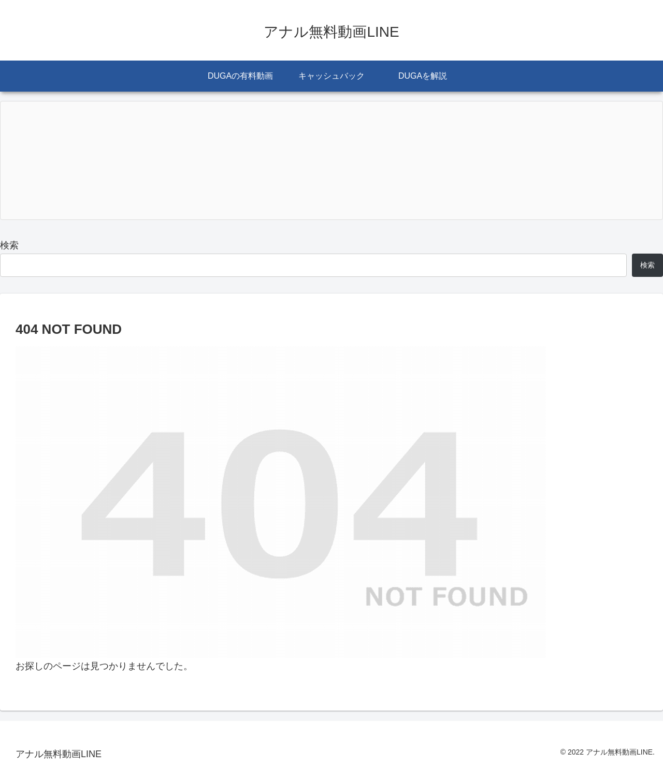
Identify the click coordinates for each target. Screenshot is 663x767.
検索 (9, 245)
